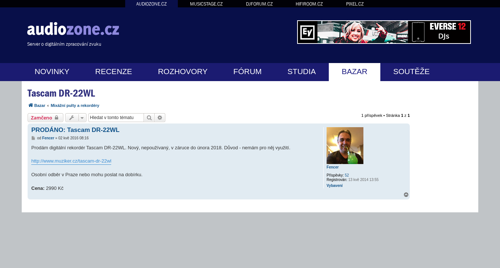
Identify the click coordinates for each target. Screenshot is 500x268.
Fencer (333, 167)
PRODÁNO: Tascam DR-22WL (75, 129)
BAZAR (354, 71)
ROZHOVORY (183, 71)
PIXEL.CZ (355, 4)
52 (347, 175)
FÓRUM (247, 71)
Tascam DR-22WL (61, 93)
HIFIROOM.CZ (309, 4)
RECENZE (113, 71)
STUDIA (302, 71)
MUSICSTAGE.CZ (206, 4)
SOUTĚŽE (411, 71)
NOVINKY (52, 71)
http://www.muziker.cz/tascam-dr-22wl (71, 161)
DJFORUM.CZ (259, 4)
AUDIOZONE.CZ (151, 4)
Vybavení (335, 186)
